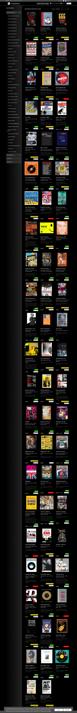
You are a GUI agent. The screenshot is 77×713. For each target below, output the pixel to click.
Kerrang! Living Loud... (30, 298)
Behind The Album (29, 147)
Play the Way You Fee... (61, 358)
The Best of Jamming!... (61, 511)
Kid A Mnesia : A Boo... (45, 298)
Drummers (9, 66)
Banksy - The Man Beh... (61, 117)
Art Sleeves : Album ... (45, 117)
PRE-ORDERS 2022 (11, 108)
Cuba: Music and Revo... (30, 207)
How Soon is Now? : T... (46, 268)
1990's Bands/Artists (12, 30)
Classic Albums (10, 54)
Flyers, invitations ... (45, 237)
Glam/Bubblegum (11, 78)
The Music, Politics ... (29, 604)
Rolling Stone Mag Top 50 (13, 126)
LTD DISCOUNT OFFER (12, 96)
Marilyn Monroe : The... (30, 328)
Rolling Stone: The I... (30, 451)
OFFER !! (9, 105)
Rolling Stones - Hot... (45, 451)
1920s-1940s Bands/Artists (13, 16)
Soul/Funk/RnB (10, 139)
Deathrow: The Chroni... (46, 207)
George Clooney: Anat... (61, 237)
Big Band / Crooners (11, 51)
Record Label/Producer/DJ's (13, 117)
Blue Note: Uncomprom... (61, 147)
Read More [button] (67, 709)
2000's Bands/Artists (12, 33)
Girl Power (9, 75)
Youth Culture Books (11, 151)
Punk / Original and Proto (12, 114)
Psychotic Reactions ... (45, 390)
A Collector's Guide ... (45, 57)
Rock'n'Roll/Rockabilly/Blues (13, 123)
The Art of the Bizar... (45, 511)
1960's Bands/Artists (12, 21)
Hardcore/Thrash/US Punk (13, 84)
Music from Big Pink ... (45, 328)
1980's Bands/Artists (12, 27)
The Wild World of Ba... (46, 604)
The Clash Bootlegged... (30, 544)
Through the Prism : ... (30, 635)
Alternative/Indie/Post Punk (13, 39)
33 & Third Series (11, 36)
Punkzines (27, 421)
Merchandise (10, 155)
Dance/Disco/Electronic (12, 60)
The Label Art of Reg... (30, 574)
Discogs (69, 0)
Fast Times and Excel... (61, 207)
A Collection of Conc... (30, 57)
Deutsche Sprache (11, 63)
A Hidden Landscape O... (61, 57)
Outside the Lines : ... (30, 358)
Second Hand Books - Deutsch (12, 130)
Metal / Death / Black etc (12, 99)
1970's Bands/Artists (12, 24)
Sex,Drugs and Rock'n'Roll (12, 133)
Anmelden (53, 3)
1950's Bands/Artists (12, 18)
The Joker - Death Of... (61, 544)
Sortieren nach (52, 9)
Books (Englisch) (11, 12)
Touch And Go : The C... (61, 635)
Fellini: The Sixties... (29, 237)
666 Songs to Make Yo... (61, 28)
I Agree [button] (58, 709)
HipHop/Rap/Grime (11, 87)
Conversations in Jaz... (45, 177)
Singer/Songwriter (11, 136)
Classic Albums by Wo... (30, 177)
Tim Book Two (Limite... (46, 635)
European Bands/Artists (12, 69)
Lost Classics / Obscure (12, 93)
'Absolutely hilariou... (30, 28)
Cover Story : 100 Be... (61, 177)
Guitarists (9, 81)
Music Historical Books (12, 102)
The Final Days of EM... (45, 544)
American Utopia (44, 87)
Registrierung (58, 3)
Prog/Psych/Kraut (11, 111)
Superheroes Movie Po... (61, 481)
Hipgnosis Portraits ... (30, 268)
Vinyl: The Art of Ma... (61, 665)
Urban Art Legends (29, 665)
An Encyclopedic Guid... (61, 87)
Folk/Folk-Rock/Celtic (11, 72)
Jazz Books (9, 90)
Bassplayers (10, 48)
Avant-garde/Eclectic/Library (13, 45)
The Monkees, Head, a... (46, 574)
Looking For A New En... (61, 298)
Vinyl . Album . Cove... (45, 665)
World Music (10, 148)
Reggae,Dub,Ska (11, 120)
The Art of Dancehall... (30, 511)
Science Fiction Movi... (61, 451)
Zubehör (9, 158)
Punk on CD (10, 161)
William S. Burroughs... (45, 696)
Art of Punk (27, 117)
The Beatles (10, 142)
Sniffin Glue (27, 481)
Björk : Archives (44, 147)
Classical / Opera (11, 57)
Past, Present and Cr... (45, 358)
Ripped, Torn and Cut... (46, 421)
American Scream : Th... (30, 87)
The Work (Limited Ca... (61, 604)
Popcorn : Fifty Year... (30, 390)
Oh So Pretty (59, 328)
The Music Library (60, 574)
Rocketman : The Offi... (61, 421)
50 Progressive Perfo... (46, 28)
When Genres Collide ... (30, 696)
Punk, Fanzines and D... (61, 390)
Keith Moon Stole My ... (61, 268)
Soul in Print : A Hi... (45, 481)
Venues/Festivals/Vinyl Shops (13, 145)
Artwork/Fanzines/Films (12, 42)
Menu (69, 3)
